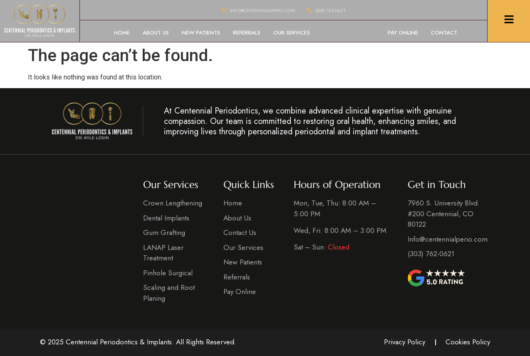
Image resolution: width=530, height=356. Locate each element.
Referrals (246, 33)
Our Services (291, 33)
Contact (444, 33)
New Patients (201, 33)
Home (122, 33)
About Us (156, 33)
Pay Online (403, 33)
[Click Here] (509, 20)
